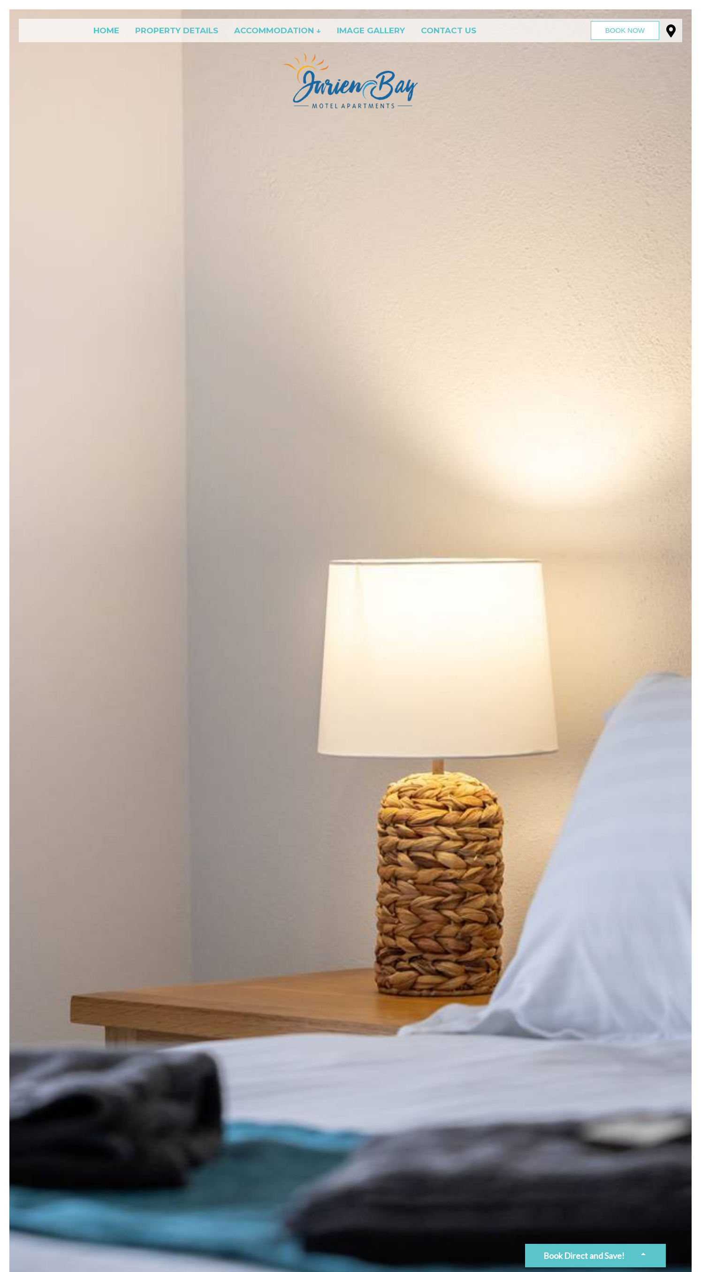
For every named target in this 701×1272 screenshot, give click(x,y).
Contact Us (448, 30)
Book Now (625, 30)
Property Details (176, 30)
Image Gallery (371, 30)
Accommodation (274, 30)
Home (106, 30)
